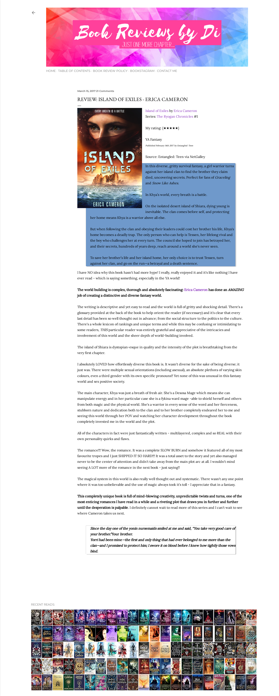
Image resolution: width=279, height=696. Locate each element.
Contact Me (167, 71)
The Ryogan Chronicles (175, 116)
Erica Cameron (185, 111)
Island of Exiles (156, 111)
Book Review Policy (110, 71)
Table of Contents (74, 71)
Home (51, 71)
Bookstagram (142, 71)
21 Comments (105, 91)
